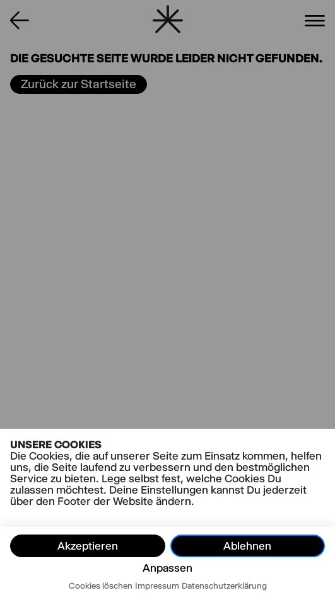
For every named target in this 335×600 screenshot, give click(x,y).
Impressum (157, 585)
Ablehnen (247, 546)
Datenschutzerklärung (224, 585)
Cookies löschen (100, 585)
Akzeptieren (87, 546)
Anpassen (167, 568)
